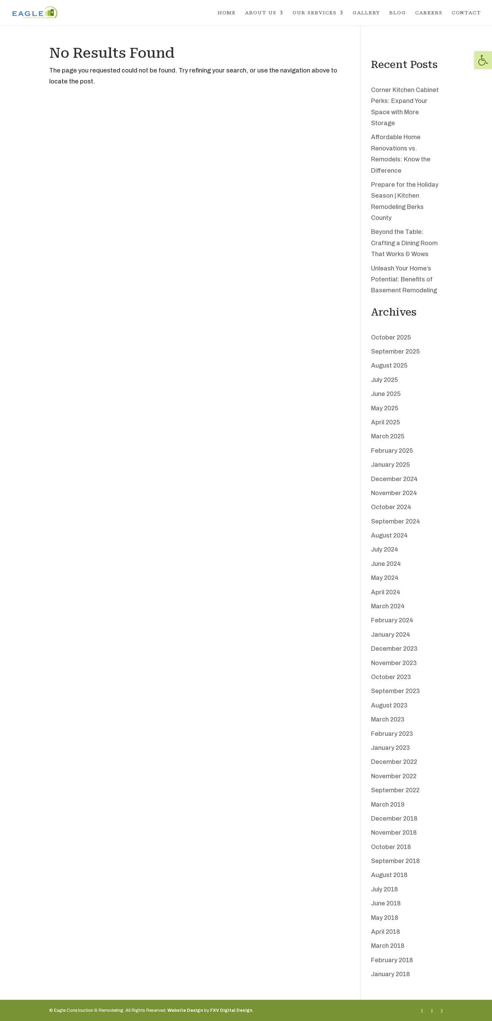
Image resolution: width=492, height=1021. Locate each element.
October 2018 (391, 847)
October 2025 (391, 337)
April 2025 (385, 422)
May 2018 (384, 917)
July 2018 (384, 889)
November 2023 (394, 663)
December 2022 (394, 761)
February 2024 (392, 620)
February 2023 (392, 733)
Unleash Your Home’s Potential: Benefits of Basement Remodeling (404, 279)
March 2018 (388, 945)
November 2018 (394, 832)
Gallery (366, 13)
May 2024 (384, 577)
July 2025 (384, 379)
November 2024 (394, 493)
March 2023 (388, 719)
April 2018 (385, 931)
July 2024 (384, 549)
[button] (483, 60)
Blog (397, 13)
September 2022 (395, 790)
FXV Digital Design (231, 1010)
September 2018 (395, 861)
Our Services (314, 13)
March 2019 (388, 804)
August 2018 (389, 875)
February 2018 (392, 960)
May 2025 (384, 408)
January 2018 (390, 974)
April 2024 (385, 592)
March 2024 (388, 606)
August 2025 (389, 365)
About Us (260, 13)
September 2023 (395, 691)
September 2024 (395, 521)
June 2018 (386, 903)
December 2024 (394, 479)
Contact (466, 13)
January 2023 (390, 747)
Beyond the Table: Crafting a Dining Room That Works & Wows (404, 242)
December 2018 (394, 818)
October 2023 (391, 677)
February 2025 (392, 450)
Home (227, 13)
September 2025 (395, 351)
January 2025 (390, 464)
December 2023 (394, 648)
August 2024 (389, 535)
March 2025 (388, 436)
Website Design (185, 1010)
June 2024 (386, 563)
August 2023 (389, 705)
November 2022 (393, 776)
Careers (428, 13)
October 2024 (391, 507)
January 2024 (390, 634)
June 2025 (386, 393)
